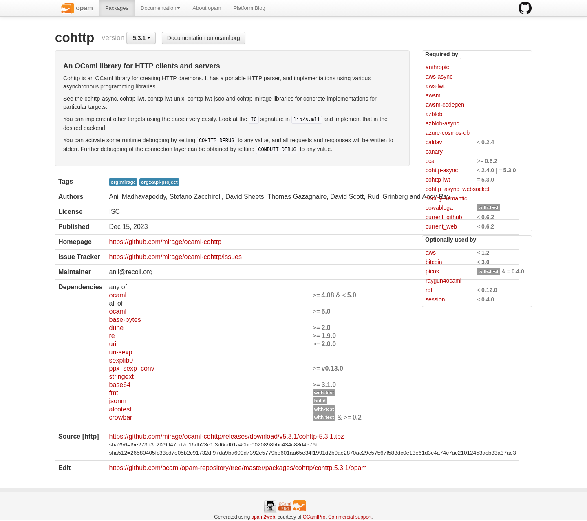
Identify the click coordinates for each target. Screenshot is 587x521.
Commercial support (349, 517)
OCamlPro (314, 517)
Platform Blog (249, 8)
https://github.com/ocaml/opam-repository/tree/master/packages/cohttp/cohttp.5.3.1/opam (237, 467)
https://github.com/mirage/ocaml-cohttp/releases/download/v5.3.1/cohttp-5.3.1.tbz (226, 436)
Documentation (160, 8)
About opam (206, 8)
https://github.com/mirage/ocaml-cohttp (165, 241)
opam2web (263, 517)
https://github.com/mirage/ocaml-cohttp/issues (175, 256)
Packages (116, 8)
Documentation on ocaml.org (203, 38)
